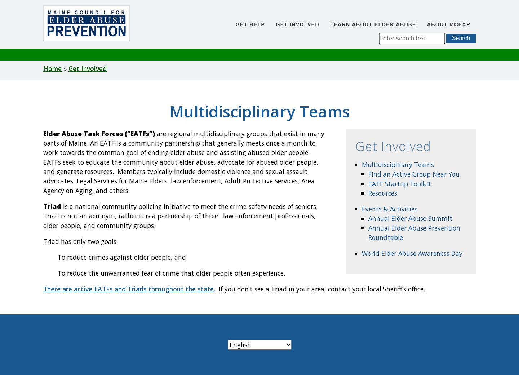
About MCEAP (448, 24)
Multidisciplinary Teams (398, 164)
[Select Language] (260, 345)
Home (52, 68)
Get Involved (297, 24)
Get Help (250, 24)
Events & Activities (389, 209)
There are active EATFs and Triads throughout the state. (129, 289)
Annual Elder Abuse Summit (410, 218)
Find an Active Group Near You (414, 174)
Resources (382, 193)
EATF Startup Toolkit (399, 183)
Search (461, 38)
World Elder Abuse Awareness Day (412, 253)
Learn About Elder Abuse (373, 24)
